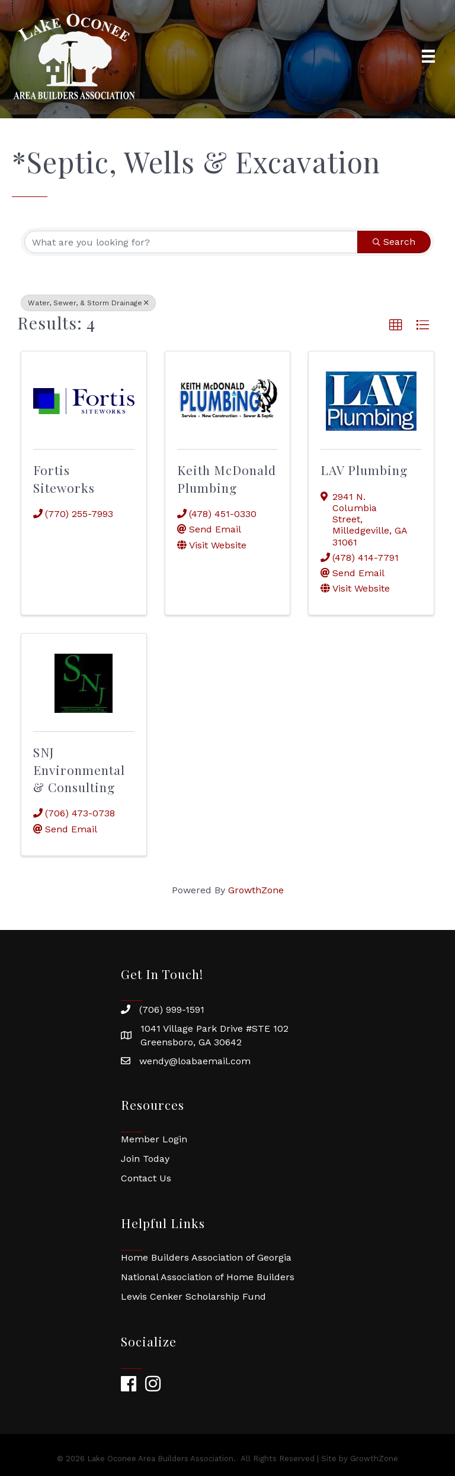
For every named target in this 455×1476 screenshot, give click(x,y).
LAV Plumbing (364, 469)
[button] (396, 325)
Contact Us (146, 1178)
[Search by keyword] (191, 242)
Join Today (145, 1158)
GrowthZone (256, 890)
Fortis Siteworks (64, 478)
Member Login (154, 1139)
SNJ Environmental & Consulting (79, 769)
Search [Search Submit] (394, 241)
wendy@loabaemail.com (195, 1061)
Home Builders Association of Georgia (206, 1257)
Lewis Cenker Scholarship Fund (193, 1296)
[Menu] (428, 56)
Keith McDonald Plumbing (226, 478)
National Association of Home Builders (207, 1277)
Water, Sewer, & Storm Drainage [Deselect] (88, 303)
